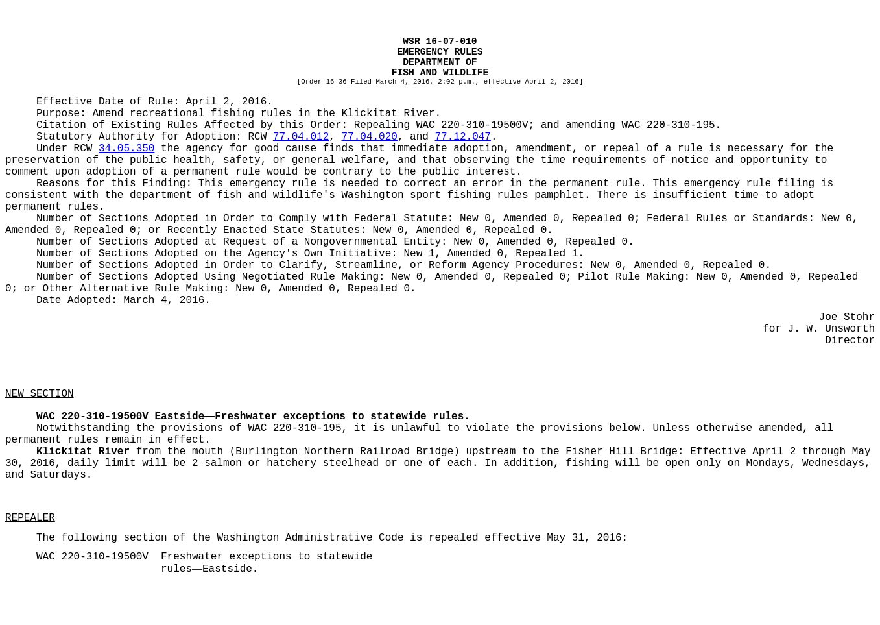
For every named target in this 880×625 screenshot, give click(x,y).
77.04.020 (369, 137)
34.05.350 (126, 148)
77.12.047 (463, 137)
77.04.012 (301, 137)
